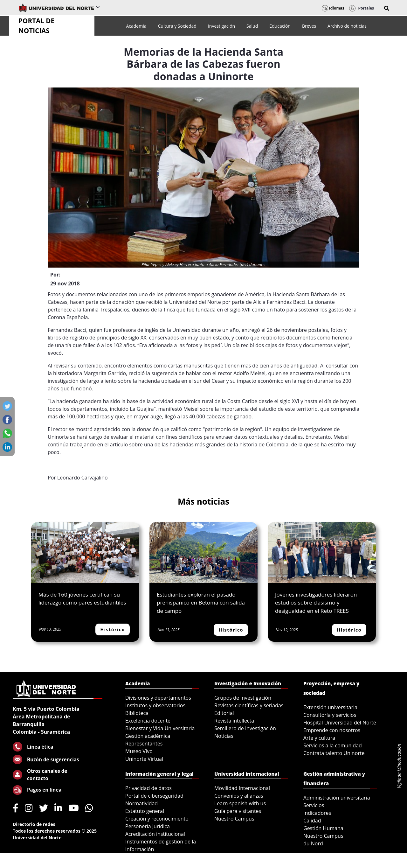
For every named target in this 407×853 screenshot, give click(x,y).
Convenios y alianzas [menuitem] (238, 795)
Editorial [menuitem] (224, 713)
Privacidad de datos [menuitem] (148, 788)
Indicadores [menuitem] (317, 812)
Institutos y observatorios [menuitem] (155, 705)
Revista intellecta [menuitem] (234, 720)
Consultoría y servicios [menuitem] (329, 714)
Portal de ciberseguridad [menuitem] (154, 795)
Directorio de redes (34, 824)
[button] (386, 8)
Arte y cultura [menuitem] (319, 737)
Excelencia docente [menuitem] (147, 720)
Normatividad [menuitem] (141, 803)
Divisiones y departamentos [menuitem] (158, 697)
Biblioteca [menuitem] (136, 713)
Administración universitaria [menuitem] (336, 797)
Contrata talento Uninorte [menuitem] (334, 753)
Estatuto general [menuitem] (144, 811)
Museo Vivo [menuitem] (139, 751)
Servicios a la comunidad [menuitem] (332, 745)
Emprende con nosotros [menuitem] (331, 730)
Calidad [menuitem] (312, 820)
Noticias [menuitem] (223, 735)
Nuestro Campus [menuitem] (234, 818)
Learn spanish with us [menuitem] (240, 803)
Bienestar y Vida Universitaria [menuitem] (160, 728)
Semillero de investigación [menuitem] (245, 728)
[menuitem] (136, 25)
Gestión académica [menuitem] (147, 735)
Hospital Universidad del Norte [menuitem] (339, 722)
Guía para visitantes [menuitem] (237, 811)
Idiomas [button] (333, 8)
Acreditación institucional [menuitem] (155, 833)
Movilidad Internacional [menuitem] (242, 788)
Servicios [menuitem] (313, 805)
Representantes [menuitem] (143, 743)
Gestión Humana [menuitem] (323, 828)
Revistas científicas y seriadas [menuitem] (248, 705)
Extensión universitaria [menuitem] (330, 707)
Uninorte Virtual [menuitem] (144, 758)
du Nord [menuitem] (313, 843)
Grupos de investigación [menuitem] (242, 697)
